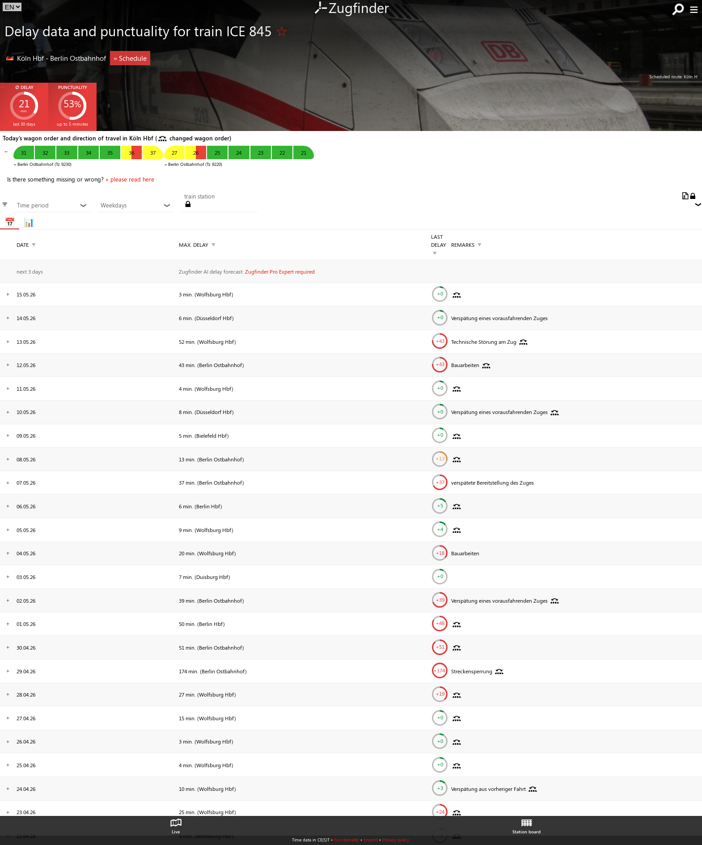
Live (176, 824)
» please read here (130, 179)
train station (199, 196)
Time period (52, 205)
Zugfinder (351, 8)
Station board (526, 824)
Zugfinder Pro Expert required (280, 271)
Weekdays (136, 205)
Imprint (371, 840)
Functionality (346, 840)
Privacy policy (395, 840)
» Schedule (130, 58)
